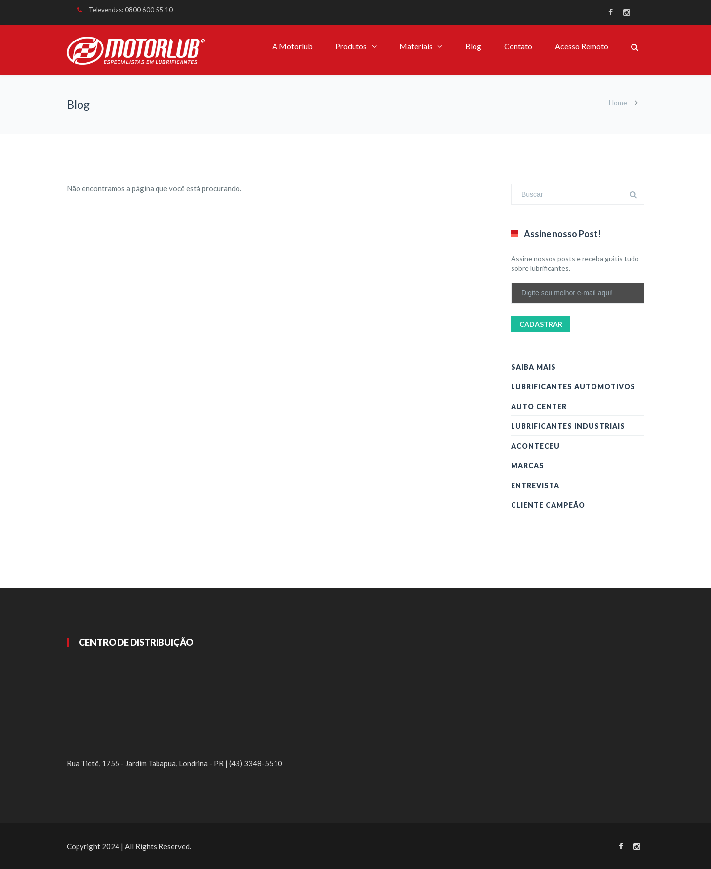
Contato (518, 46)
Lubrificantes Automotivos (573, 386)
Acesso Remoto (581, 46)
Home (618, 102)
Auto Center (539, 406)
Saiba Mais (533, 367)
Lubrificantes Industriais (568, 426)
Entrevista (535, 485)
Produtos (351, 46)
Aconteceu (535, 446)
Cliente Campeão (548, 505)
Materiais (416, 46)
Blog (473, 46)
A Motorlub (292, 46)
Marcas (527, 465)
